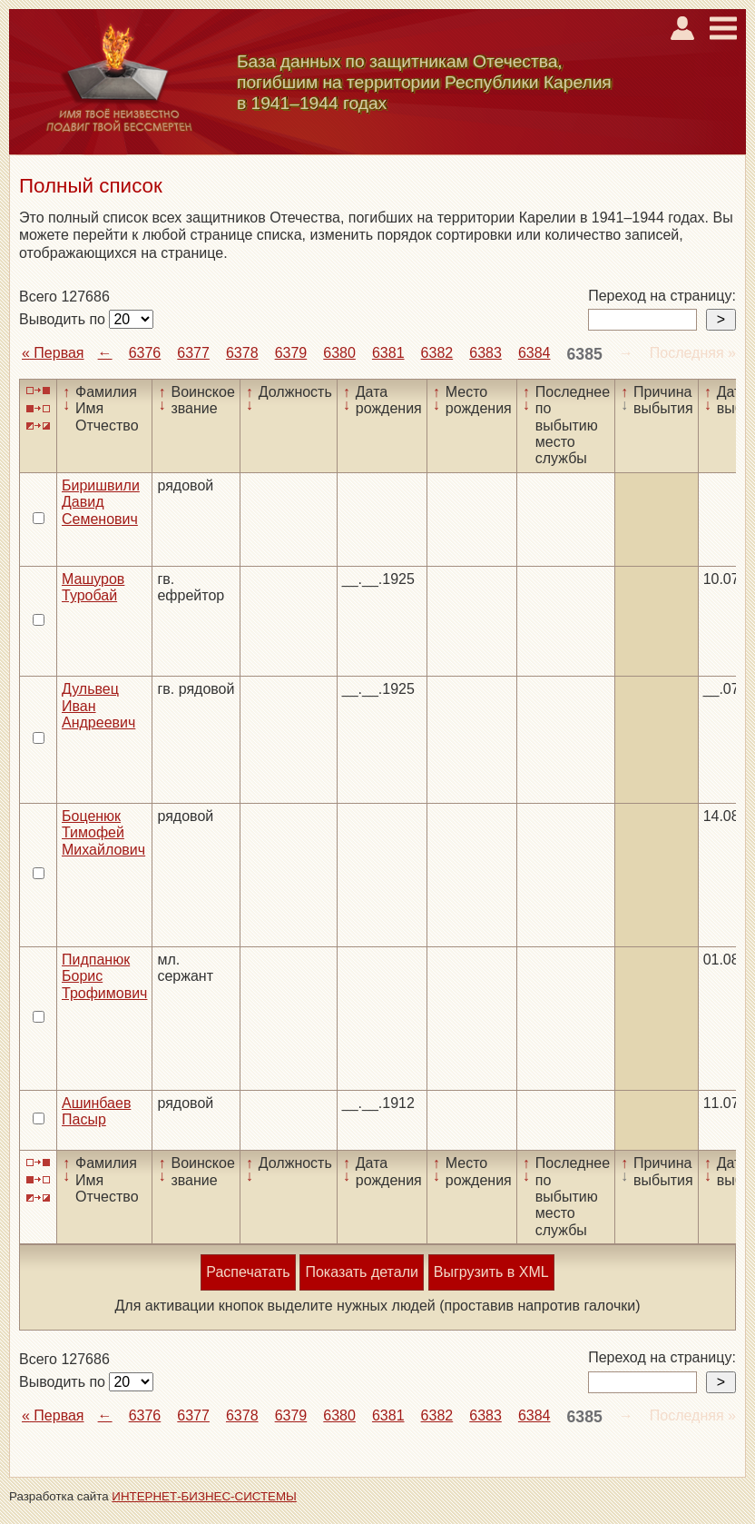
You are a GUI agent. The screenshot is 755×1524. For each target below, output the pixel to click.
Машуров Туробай (93, 587)
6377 (193, 353)
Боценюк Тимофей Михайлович (103, 832)
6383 (485, 353)
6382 (437, 353)
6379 (291, 353)
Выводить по (64, 319)
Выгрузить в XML (491, 1272)
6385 (585, 354)
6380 (339, 353)
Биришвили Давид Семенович (101, 502)
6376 (145, 353)
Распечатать (247, 1272)
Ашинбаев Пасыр (96, 1111)
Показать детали (361, 1272)
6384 (534, 353)
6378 (242, 353)
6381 (388, 353)
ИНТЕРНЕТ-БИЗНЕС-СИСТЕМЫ (204, 1496)
